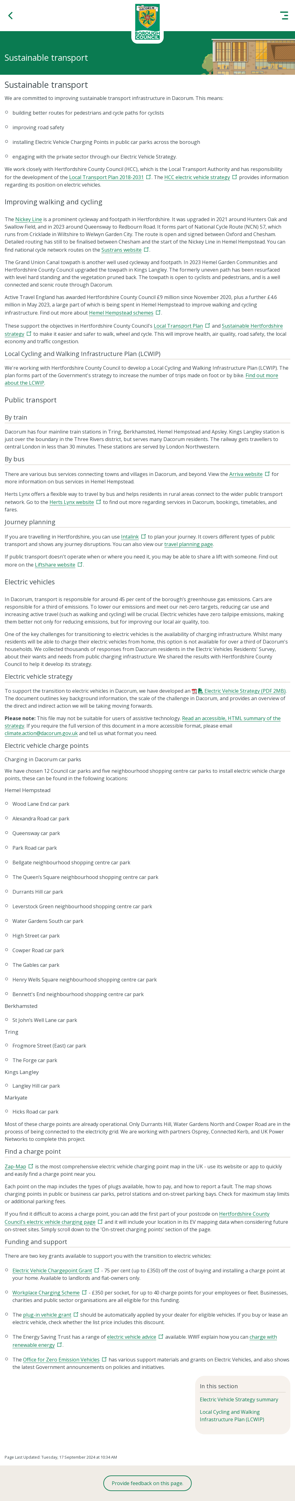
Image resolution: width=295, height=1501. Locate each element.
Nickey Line (28, 219)
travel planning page (188, 544)
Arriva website (246, 474)
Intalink (130, 536)
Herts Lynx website (71, 502)
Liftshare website (55, 564)
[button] (11, 15)
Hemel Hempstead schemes (121, 312)
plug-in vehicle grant (47, 1314)
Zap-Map (15, 1166)
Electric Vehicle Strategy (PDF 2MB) (245, 690)
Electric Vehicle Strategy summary (239, 1399)
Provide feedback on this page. (147, 1483)
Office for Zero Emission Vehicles (61, 1359)
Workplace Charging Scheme (46, 1292)
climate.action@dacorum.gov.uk (41, 733)
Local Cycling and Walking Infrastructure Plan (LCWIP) (232, 1415)
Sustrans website (121, 249)
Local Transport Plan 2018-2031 (106, 177)
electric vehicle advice (131, 1336)
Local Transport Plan (178, 325)
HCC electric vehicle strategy (197, 177)
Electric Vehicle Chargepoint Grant (52, 1270)
